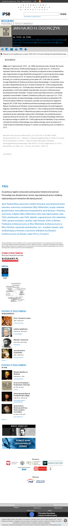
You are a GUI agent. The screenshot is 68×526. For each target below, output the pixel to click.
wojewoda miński (18, 379)
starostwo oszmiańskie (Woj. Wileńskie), (30, 207)
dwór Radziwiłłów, (10, 204)
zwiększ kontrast (26, 1)
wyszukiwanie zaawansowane (32, 16)
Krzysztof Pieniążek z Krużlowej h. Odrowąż (22, 384)
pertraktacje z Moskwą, (54, 210)
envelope (11, 49)
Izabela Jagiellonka (21, 329)
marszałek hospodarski (23, 42)
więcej (3, 360)
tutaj (59, 525)
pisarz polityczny (18, 416)
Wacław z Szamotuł (21, 340)
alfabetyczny (58, 508)
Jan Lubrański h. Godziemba (19, 351)
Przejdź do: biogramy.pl (9, 1)
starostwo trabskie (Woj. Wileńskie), (19, 214)
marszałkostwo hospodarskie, (29, 210)
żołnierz (16, 389)
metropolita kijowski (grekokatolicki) (19, 401)
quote (20, 49)
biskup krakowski (18, 323)
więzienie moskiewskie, (26, 227)
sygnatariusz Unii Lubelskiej (52, 39)
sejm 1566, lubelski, (28, 217)
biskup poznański (18, 357)
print (16, 49)
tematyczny (30, 510)
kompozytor (17, 344)
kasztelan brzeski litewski (25, 39)
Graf (5, 278)
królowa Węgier (18, 334)
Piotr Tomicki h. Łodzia (22, 318)
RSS (40, 1)
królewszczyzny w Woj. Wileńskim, (28, 224)
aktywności (37, 508)
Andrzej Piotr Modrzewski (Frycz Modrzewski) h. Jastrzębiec (21, 409)
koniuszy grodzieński (46, 42)
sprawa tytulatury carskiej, (19, 220)
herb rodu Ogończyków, (48, 214)
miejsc (50, 510)
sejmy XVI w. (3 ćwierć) (38, 234)
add (25, 49)
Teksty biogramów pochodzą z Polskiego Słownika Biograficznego (34, 505)
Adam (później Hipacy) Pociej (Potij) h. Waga (22, 394)
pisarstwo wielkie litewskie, (32, 204)
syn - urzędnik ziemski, (48, 227)
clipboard (6, 49)
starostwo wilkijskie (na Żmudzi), (40, 230)
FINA (18, 1)
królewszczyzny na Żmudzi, (14, 234)
